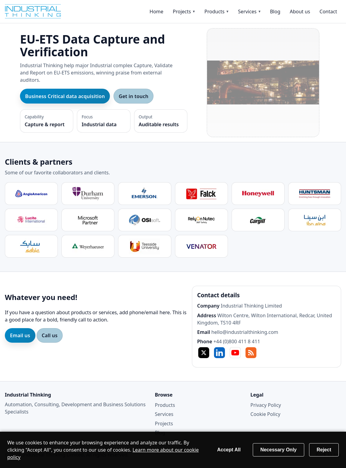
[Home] (38, 11)
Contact (328, 11)
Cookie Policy (265, 414)
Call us (50, 335)
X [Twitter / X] (203, 352)
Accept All (229, 449)
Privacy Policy (265, 405)
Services (247, 11)
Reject (324, 449)
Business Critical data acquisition (65, 96)
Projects (182, 11)
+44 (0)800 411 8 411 (236, 341)
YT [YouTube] (235, 352)
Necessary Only (278, 449)
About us (300, 11)
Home (156, 11)
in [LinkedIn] (219, 352)
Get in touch (133, 96)
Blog (275, 11)
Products (214, 11)
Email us (20, 335)
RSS (251, 352)
